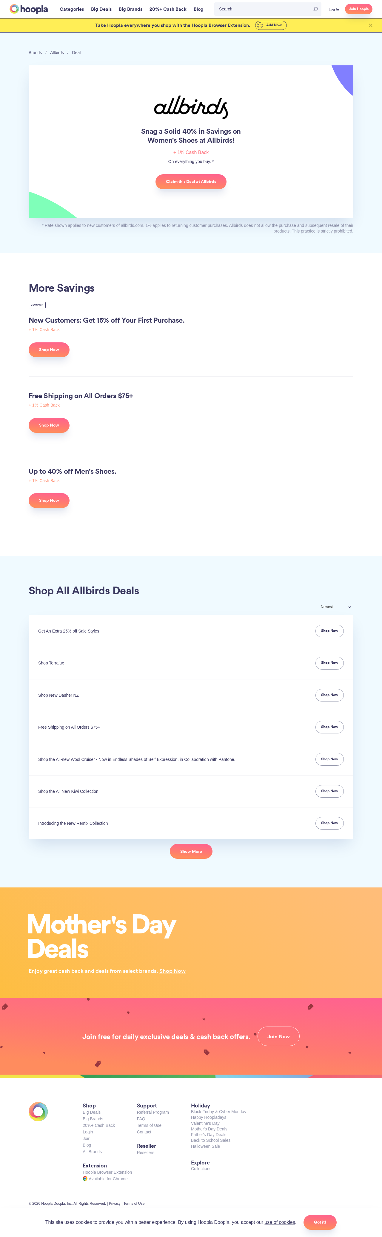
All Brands (92, 1151)
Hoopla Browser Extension (107, 1172)
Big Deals (92, 1112)
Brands (35, 52)
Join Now (278, 1036)
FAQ (141, 1118)
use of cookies (279, 1222)
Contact (144, 1132)
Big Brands (93, 1118)
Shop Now (172, 970)
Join (86, 1138)
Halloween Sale (205, 1146)
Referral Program (153, 1112)
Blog (87, 1145)
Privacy (115, 1203)
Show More (191, 851)
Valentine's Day (205, 1123)
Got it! (320, 1222)
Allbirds (57, 52)
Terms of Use (149, 1125)
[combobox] (340, 607)
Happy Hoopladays (208, 1117)
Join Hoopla (359, 9)
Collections (201, 1168)
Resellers (145, 1152)
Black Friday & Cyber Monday (218, 1111)
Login (88, 1132)
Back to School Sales (210, 1140)
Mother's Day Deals (209, 1129)
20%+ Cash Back (99, 1125)
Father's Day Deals (209, 1134)
